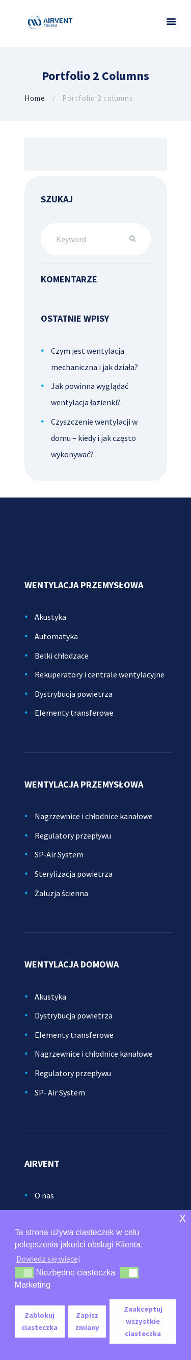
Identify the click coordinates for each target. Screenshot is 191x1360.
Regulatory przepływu (73, 835)
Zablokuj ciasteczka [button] (39, 1321)
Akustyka (50, 617)
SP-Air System (59, 854)
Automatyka (56, 636)
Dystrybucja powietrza (74, 694)
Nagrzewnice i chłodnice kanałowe (94, 816)
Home (34, 98)
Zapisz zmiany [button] (87, 1321)
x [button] (182, 1217)
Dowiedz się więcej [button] (48, 1258)
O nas (44, 1195)
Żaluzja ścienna (61, 893)
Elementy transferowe (74, 713)
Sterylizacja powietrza (74, 874)
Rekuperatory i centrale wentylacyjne (100, 674)
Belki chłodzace (62, 655)
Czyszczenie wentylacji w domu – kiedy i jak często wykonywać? (94, 437)
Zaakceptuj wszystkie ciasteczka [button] (143, 1321)
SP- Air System (60, 1092)
